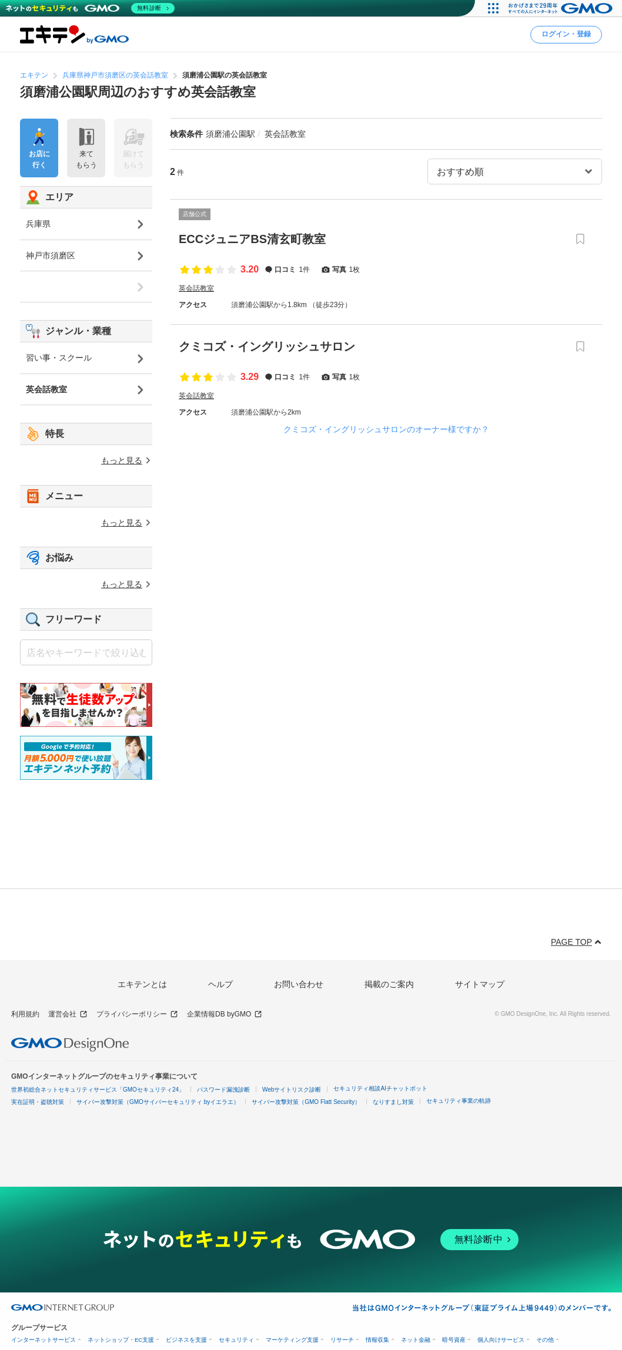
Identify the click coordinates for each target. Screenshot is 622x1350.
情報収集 (377, 1339)
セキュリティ (236, 1339)
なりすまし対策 (393, 1102)
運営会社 (68, 1014)
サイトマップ (479, 984)
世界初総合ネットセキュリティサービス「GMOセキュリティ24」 (98, 1089)
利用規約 (25, 1014)
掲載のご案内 (389, 984)
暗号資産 (454, 1339)
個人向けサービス (500, 1339)
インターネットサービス (43, 1339)
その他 (545, 1339)
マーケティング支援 (292, 1339)
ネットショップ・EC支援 (121, 1339)
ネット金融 (415, 1339)
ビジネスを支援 (186, 1339)
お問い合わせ (298, 984)
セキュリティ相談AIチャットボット (380, 1088)
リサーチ (342, 1339)
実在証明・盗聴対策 (37, 1102)
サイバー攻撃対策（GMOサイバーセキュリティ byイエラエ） (157, 1102)
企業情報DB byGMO (224, 1014)
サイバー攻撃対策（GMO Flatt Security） (306, 1102)
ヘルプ (220, 984)
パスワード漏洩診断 (223, 1089)
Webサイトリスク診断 (291, 1089)
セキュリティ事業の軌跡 (458, 1100)
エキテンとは (142, 984)
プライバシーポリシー (137, 1014)
